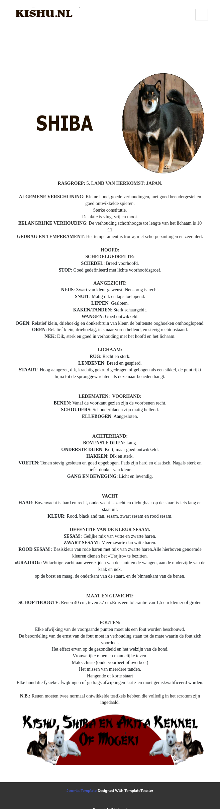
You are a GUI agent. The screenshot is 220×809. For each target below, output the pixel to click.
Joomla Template (82, 791)
